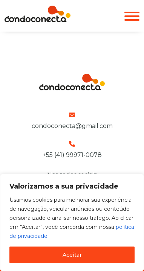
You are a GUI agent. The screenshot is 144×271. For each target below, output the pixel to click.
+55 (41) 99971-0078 (72, 154)
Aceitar (72, 254)
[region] (72, 222)
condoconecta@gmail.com (72, 125)
